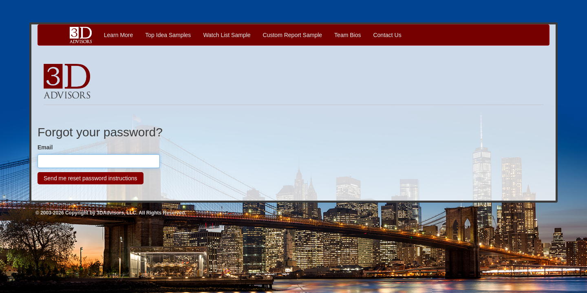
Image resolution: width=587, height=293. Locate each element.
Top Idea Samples (168, 35)
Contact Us (387, 35)
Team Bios (347, 35)
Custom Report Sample (292, 35)
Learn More (118, 35)
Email (45, 147)
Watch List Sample (226, 35)
